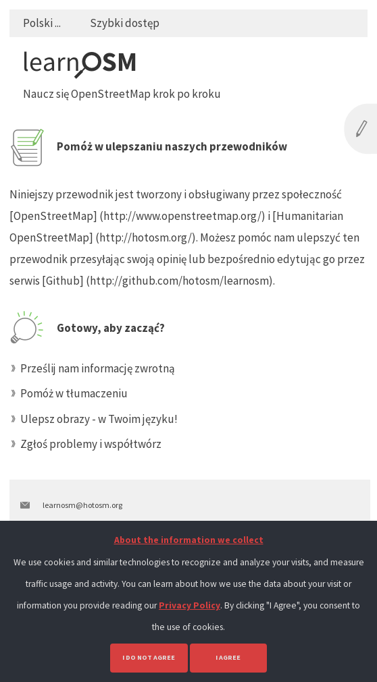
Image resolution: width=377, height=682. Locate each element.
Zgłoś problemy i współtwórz (90, 443)
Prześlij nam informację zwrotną (97, 368)
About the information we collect (188, 540)
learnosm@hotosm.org (82, 505)
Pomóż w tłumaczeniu (74, 393)
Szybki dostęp (124, 23)
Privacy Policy (189, 605)
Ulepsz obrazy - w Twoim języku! (99, 418)
